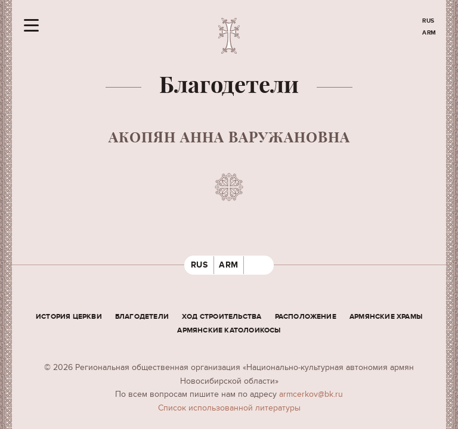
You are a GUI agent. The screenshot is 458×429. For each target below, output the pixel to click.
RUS (428, 21)
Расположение (305, 316)
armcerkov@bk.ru (311, 394)
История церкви (69, 316)
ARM (429, 33)
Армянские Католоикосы (228, 330)
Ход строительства (221, 316)
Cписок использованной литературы (229, 408)
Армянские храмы (385, 316)
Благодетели (142, 316)
